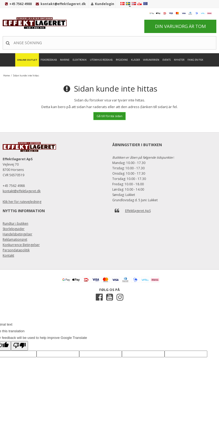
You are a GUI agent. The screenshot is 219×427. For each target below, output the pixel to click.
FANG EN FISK (195, 59)
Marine (64, 59)
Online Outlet (27, 59)
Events (166, 59)
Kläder (135, 59)
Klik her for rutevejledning (22, 201)
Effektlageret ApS (138, 210)
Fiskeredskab (49, 59)
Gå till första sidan (109, 116)
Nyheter (179, 59)
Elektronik (80, 59)
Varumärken (151, 59)
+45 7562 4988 (20, 4)
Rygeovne (122, 59)
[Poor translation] (19, 346)
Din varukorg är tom (180, 26)
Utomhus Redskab (101, 59)
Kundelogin (104, 4)
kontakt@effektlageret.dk (63, 4)
